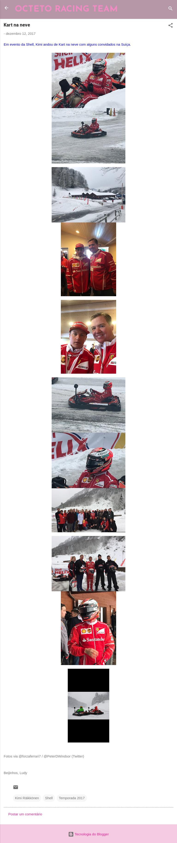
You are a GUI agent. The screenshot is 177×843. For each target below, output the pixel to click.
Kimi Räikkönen (27, 798)
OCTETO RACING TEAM (66, 9)
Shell (49, 798)
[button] (170, 26)
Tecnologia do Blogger (88, 834)
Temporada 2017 (72, 798)
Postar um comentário (25, 814)
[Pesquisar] (170, 9)
